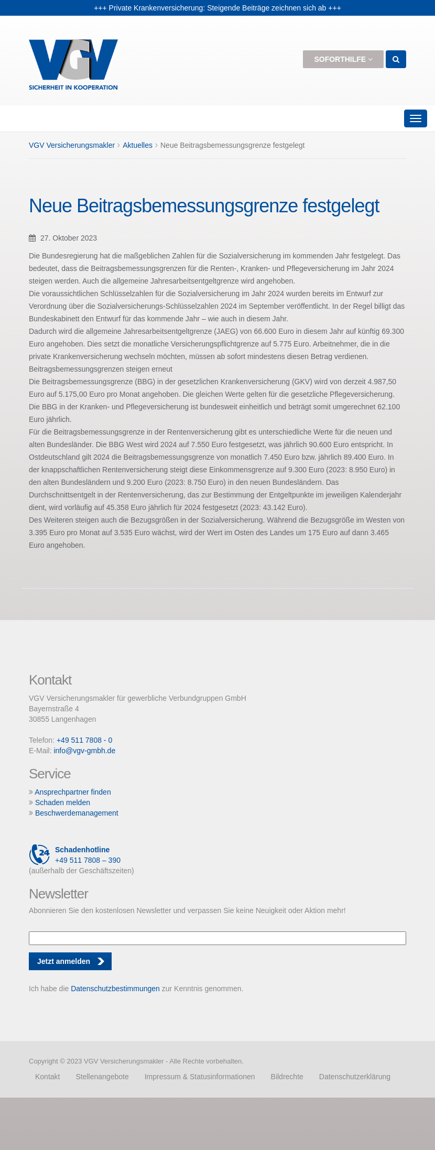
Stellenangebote (101, 1076)
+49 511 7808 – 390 (75, 854)
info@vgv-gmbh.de (84, 750)
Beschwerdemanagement (76, 813)
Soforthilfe (343, 59)
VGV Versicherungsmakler (72, 145)
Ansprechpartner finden (73, 792)
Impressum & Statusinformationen (200, 1076)
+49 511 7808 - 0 (84, 740)
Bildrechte (287, 1076)
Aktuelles (138, 145)
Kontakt (47, 1076)
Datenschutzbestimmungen (115, 988)
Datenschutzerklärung (354, 1076)
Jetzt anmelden (63, 961)
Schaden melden (62, 802)
